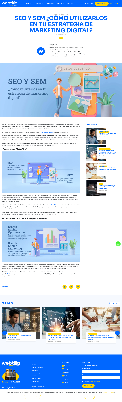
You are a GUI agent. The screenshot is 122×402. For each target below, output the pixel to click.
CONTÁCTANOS (101, 3)
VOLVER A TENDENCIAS (61, 14)
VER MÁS (114, 303)
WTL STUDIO (89, 3)
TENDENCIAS (50, 3)
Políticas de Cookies (108, 392)
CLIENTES (70, 3)
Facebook (66, 365)
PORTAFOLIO (39, 3)
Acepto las (91, 381)
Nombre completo (86, 368)
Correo (83, 374)
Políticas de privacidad (37, 388)
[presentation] (5, 332)
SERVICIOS (29, 3)
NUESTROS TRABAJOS (37, 367)
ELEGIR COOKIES (89, 397)
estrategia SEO (52, 204)
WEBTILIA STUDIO (36, 378)
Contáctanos (10, 273)
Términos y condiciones (38, 386)
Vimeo (65, 382)
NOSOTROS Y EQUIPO (37, 373)
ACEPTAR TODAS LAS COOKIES (32, 397)
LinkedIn (65, 372)
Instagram (66, 369)
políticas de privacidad (95, 381)
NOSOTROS (60, 3)
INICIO (33, 362)
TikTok (65, 379)
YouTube (65, 375)
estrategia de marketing (47, 132)
